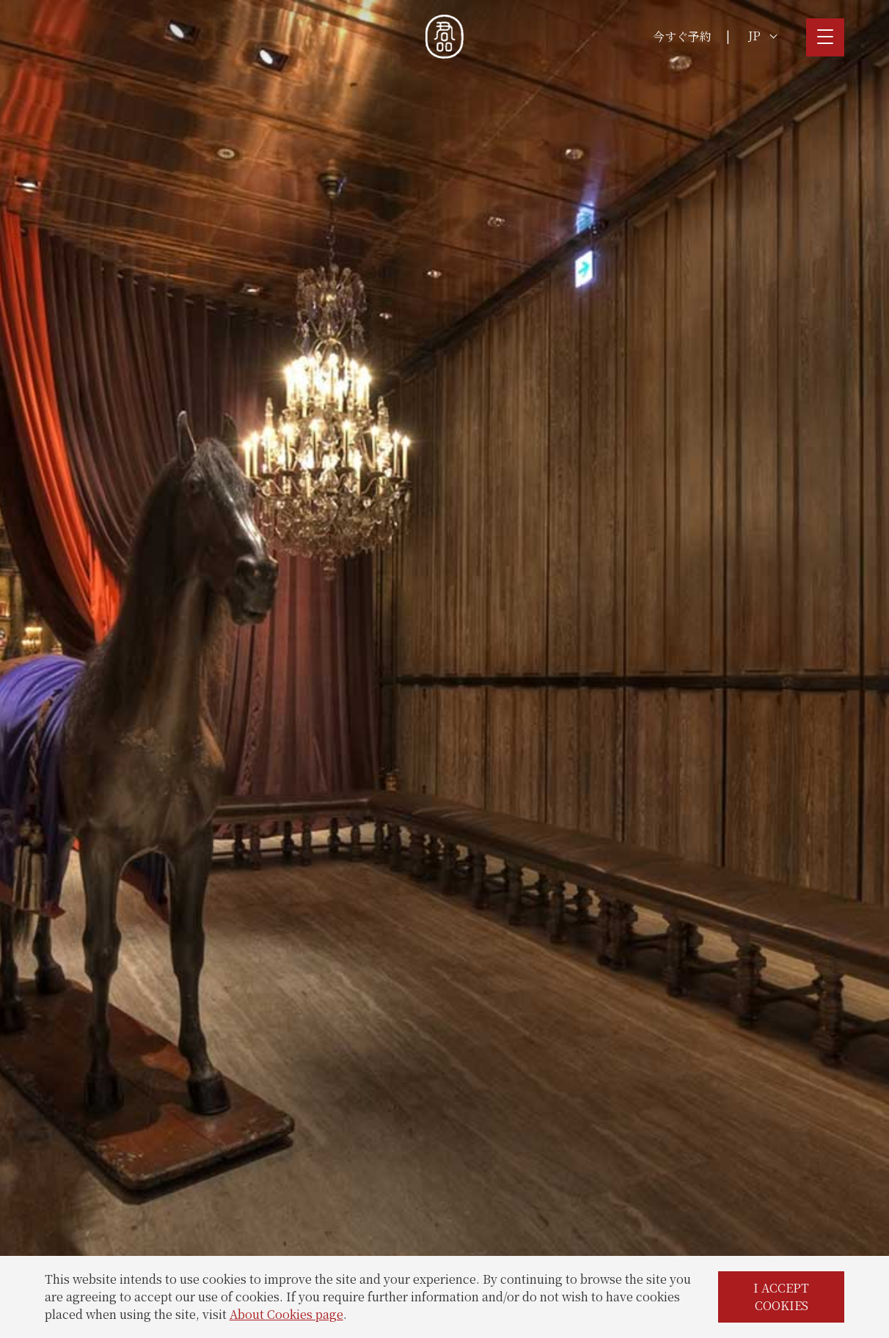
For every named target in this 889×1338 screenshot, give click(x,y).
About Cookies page (286, 1314)
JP (762, 35)
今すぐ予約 (682, 36)
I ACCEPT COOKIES (781, 1296)
